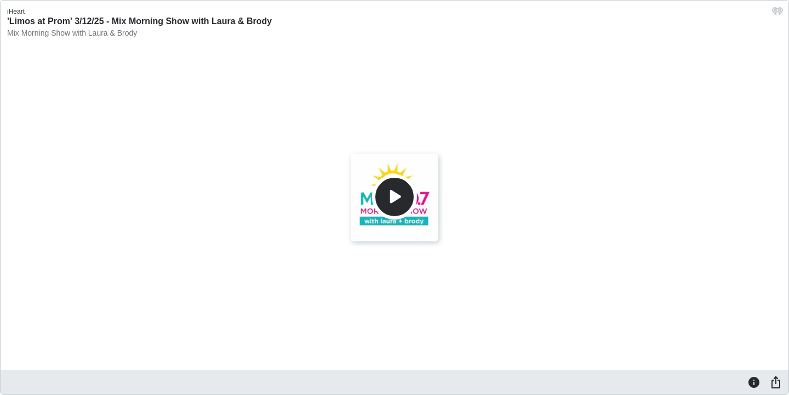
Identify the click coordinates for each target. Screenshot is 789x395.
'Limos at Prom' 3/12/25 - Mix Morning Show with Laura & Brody (139, 21)
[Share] (776, 382)
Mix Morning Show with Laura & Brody (72, 33)
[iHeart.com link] (777, 14)
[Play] (394, 196)
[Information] (754, 382)
